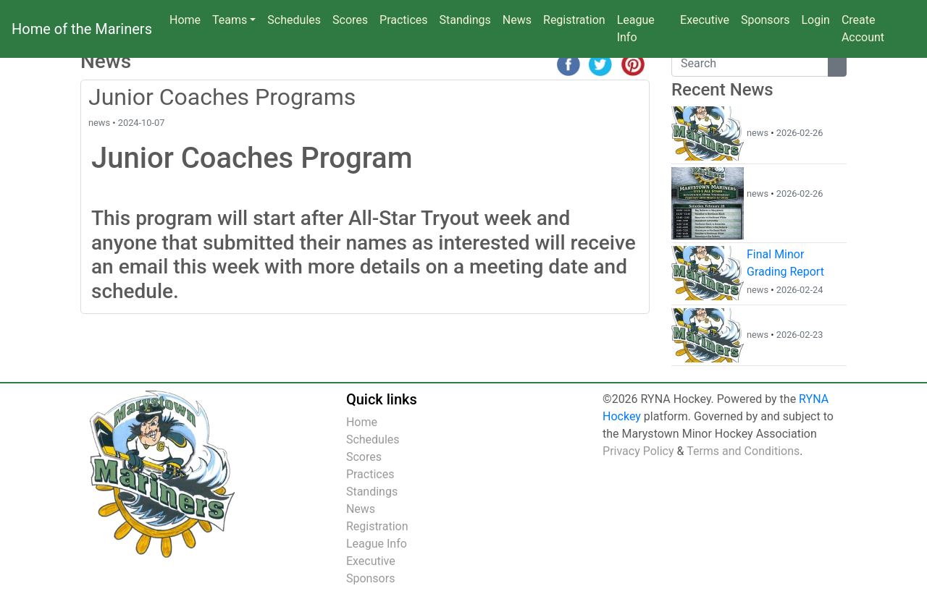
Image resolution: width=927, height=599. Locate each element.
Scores (353, 19)
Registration (574, 20)
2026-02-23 (799, 334)
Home (185, 20)
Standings (465, 20)
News (520, 19)
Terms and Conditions (743, 451)
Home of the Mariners (82, 29)
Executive (704, 20)
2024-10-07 (141, 122)
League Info (636, 28)
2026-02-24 (799, 289)
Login (815, 20)
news (99, 122)
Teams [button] (229, 20)
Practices (406, 19)
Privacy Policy (638, 451)
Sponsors (765, 20)
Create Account (863, 28)
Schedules (294, 20)
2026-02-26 (799, 132)
